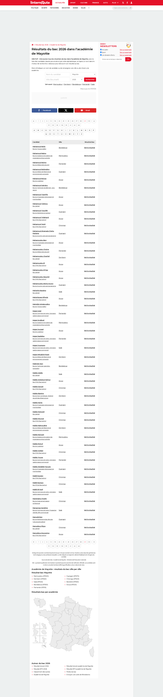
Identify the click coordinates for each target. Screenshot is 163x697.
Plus (115, 3)
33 (57, 125)
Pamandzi (86, 84)
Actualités (60, 3)
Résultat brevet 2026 (41, 666)
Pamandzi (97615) (40, 587)
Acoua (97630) (71, 585)
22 (59, 121)
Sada (92, 84)
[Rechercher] (122, 8)
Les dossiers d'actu (107, 55)
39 (66, 125)
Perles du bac (71, 672)
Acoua (61, 180)
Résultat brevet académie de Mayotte (79, 666)
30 (89, 121)
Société (44, 8)
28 (81, 121)
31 (48, 125)
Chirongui (62, 225)
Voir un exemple (126, 50)
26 (72, 121)
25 (68, 121)
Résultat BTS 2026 (40, 669)
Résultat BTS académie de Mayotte (78, 669)
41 (70, 125)
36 (62, 125)
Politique (34, 8)
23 (63, 121)
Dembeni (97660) (40, 579)
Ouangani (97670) (72, 576)
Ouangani (62, 172)
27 (76, 121)
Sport (73, 3)
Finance (95, 3)
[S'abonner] (115, 59)
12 (50, 121)
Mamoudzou (57, 84)
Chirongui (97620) (72, 579)
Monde (75, 8)
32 (53, 125)
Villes (83, 8)
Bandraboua (76, 84)
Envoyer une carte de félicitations (78, 675)
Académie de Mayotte (58, 45)
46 (79, 125)
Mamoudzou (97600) (41, 576)
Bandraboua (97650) (41, 585)
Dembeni (67, 84)
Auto (105, 3)
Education (66, 8)
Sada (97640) (38, 582)
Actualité (104, 50)
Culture (83, 3)
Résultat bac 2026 (41, 45)
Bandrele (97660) (72, 582)
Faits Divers (54, 8)
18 (55, 121)
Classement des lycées (42, 672)
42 (74, 125)
